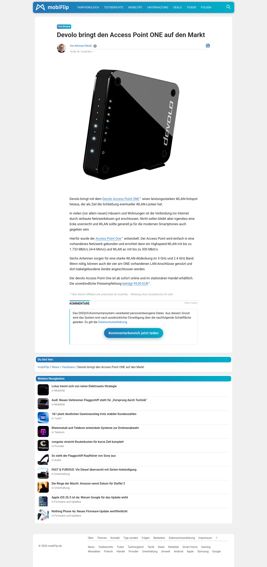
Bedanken (159, 538)
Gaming (206, 547)
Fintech (108, 551)
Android (178, 551)
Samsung (202, 551)
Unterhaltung (157, 7)
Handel (120, 551)
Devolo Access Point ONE (120, 199)
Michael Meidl (83, 45)
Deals (177, 7)
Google (216, 551)
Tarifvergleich (88, 7)
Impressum (205, 538)
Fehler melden (190, 303)
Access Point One (108, 238)
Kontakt (115, 538)
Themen (102, 538)
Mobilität (135, 7)
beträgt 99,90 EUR (135, 283)
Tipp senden (130, 538)
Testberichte (113, 7)
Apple (190, 551)
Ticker (191, 7)
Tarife (150, 547)
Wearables (94, 551)
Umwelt (165, 551)
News (91, 547)
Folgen (206, 7)
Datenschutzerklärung (112, 322)
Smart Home (189, 547)
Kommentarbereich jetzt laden (134, 333)
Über (90, 538)
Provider (134, 551)
